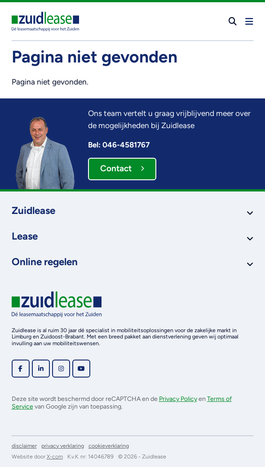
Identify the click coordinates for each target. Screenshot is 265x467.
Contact (122, 168)
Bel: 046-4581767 (119, 144)
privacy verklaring (62, 445)
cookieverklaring (108, 445)
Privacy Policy (178, 399)
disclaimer (24, 445)
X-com (55, 456)
